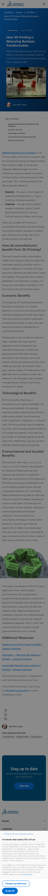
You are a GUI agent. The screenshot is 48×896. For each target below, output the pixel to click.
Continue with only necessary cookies (18, 834)
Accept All (9, 891)
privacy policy (26, 874)
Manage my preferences (16, 884)
